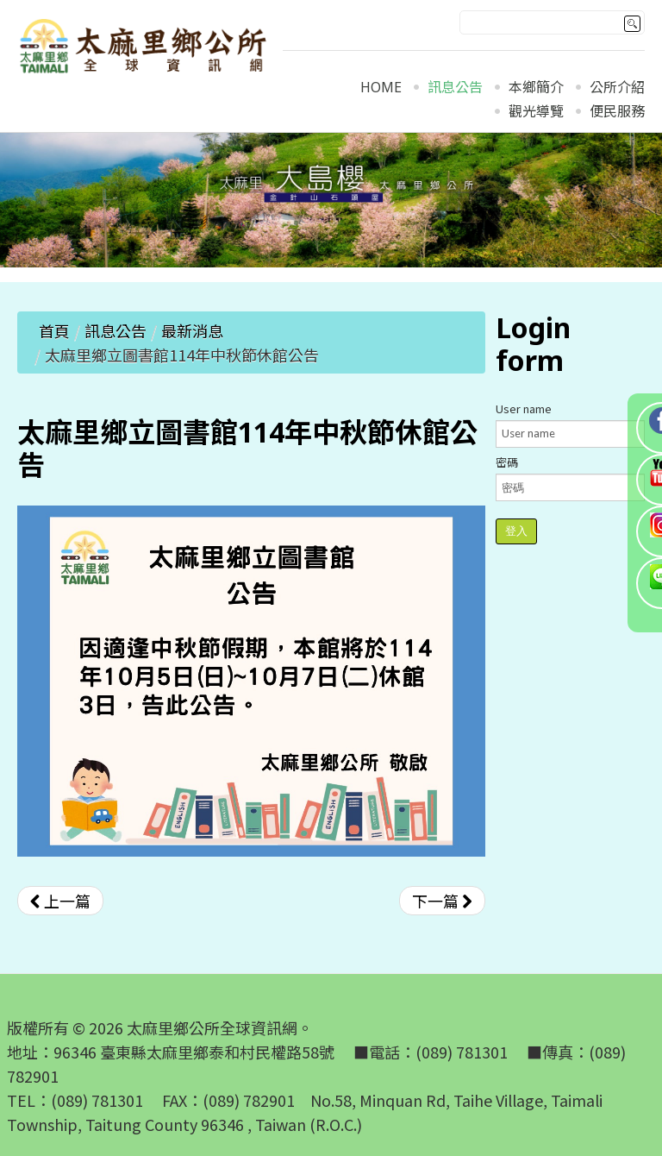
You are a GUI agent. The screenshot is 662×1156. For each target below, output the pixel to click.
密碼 (507, 462)
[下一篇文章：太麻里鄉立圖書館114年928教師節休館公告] (442, 900)
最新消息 (192, 330)
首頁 (54, 330)
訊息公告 (455, 87)
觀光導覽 (536, 112)
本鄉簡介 (536, 87)
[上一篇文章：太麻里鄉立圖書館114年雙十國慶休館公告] (60, 900)
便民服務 (617, 112)
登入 (516, 531)
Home (381, 87)
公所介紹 (617, 87)
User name (524, 408)
